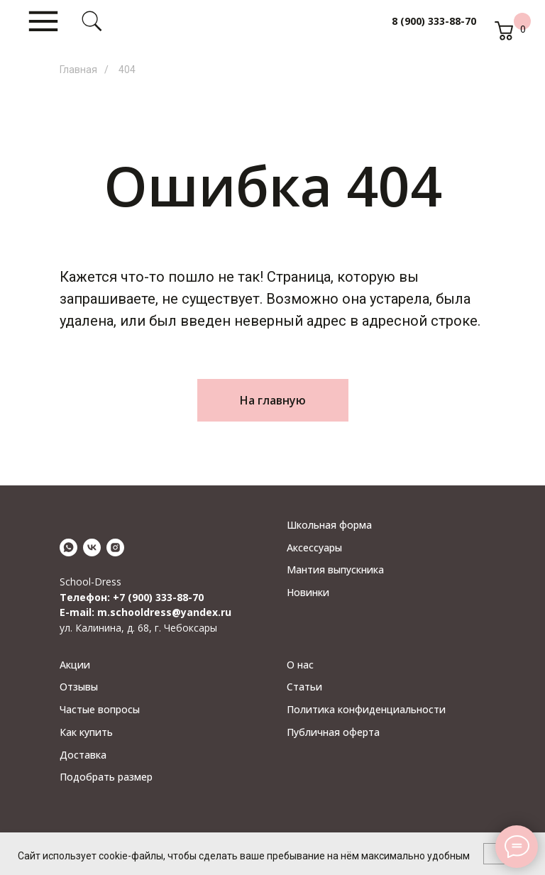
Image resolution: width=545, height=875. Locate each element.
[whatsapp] (68, 547)
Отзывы (79, 686)
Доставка (83, 754)
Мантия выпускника (335, 569)
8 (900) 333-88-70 (434, 21)
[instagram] (115, 547)
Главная (78, 69)
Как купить (86, 732)
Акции (75, 664)
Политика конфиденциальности (366, 709)
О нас (300, 664)
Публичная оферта (333, 732)
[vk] (92, 547)
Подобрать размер (106, 776)
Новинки (308, 592)
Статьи (304, 686)
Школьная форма (329, 525)
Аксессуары (314, 547)
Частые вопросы (100, 709)
